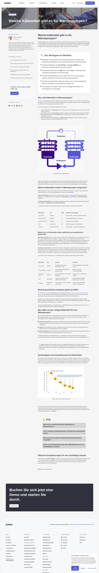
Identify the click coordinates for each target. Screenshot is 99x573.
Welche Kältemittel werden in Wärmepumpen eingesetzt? (21, 63)
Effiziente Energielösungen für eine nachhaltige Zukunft (21, 77)
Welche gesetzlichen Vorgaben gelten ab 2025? (20, 66)
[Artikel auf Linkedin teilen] (17, 105)
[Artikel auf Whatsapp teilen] (22, 105)
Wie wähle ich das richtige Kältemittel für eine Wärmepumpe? (19, 71)
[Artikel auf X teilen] (11, 105)
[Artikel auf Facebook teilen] (9, 105)
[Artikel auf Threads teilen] (19, 106)
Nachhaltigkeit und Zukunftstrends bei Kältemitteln (20, 74)
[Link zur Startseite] (7, 3)
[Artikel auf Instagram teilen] (14, 105)
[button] (22, 3)
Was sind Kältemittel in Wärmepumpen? (18, 60)
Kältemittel (40, 100)
